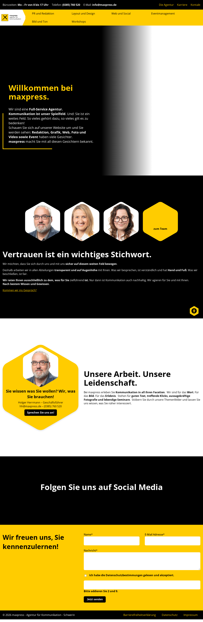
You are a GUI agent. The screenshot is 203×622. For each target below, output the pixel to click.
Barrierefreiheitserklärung (139, 617)
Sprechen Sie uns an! (40, 412)
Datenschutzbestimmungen (124, 578)
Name (88, 534)
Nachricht (90, 550)
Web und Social (121, 13)
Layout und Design (83, 13)
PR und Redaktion (43, 13)
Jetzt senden (95, 602)
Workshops (79, 21)
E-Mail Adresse (155, 534)
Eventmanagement (163, 13)
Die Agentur (166, 5)
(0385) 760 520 (71, 5)
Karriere (182, 5)
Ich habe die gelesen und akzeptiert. (131, 578)
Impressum (191, 617)
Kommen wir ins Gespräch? (20, 290)
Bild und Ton (40, 21)
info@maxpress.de (104, 5)
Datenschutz (170, 617)
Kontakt (195, 5)
